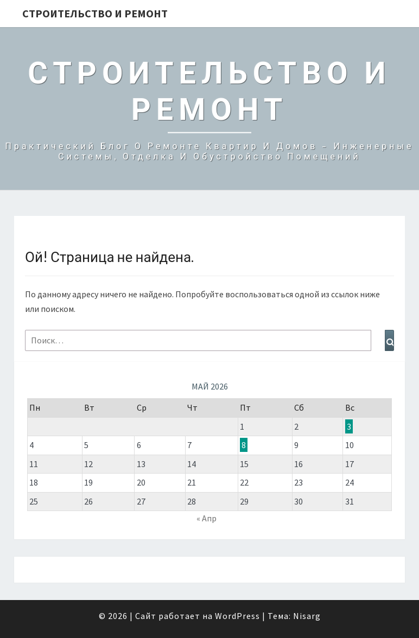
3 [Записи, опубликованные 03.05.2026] (349, 426)
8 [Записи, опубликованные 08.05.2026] (244, 444)
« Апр (206, 518)
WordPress (237, 615)
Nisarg (307, 615)
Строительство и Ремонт (95, 13)
